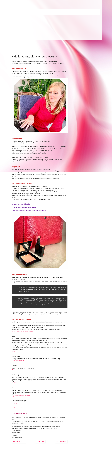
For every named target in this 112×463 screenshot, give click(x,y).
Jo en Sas (14, 383)
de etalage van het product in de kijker (22, 331)
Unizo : (14, 351)
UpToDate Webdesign (18, 360)
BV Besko (14, 403)
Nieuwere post (18, 441)
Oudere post (61, 441)
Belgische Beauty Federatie (19, 407)
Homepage (40, 441)
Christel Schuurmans (17, 370)
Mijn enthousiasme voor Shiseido (21, 396)
